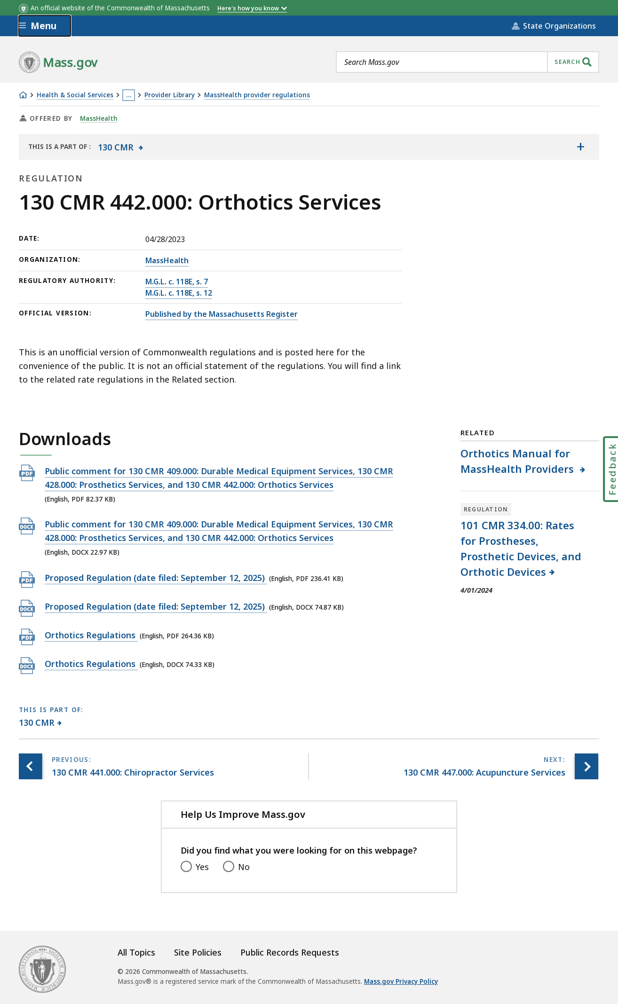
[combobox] (467, 62)
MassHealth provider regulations (257, 95)
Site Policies (198, 952)
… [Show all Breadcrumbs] (129, 95)
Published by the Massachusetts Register (221, 314)
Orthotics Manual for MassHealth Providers (519, 461)
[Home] (23, 95)
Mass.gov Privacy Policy (401, 981)
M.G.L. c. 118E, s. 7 (176, 281)
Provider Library (169, 95)
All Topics (136, 952)
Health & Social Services (75, 95)
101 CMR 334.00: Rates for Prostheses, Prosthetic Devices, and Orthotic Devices (520, 548)
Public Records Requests (289, 952)
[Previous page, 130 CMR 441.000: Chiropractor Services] (30, 766)
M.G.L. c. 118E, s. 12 (178, 293)
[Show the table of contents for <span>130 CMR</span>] (580, 146)
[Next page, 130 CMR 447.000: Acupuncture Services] (586, 766)
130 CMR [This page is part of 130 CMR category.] (37, 722)
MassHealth (99, 118)
